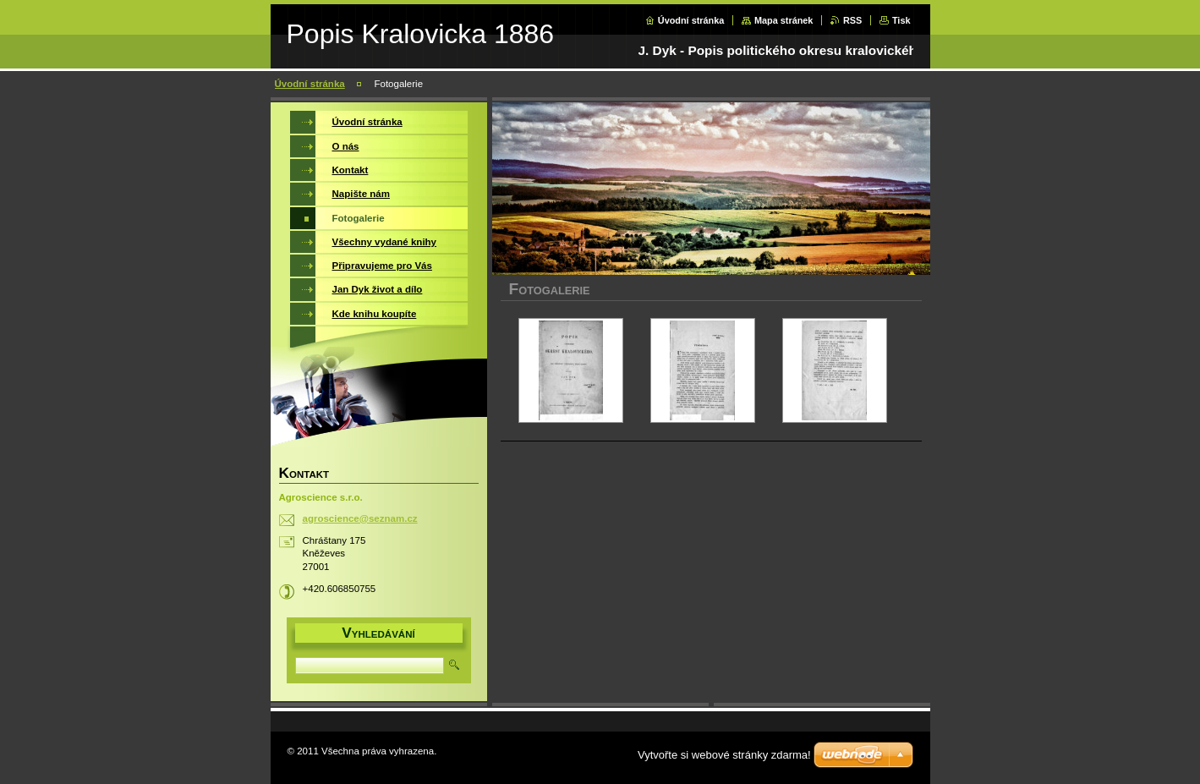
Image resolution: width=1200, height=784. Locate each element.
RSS (852, 20)
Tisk (901, 20)
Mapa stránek (784, 20)
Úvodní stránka (691, 20)
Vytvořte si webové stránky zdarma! (724, 754)
